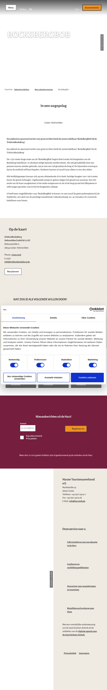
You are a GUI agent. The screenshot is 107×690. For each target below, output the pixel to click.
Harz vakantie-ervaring (44, 90)
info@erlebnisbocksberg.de (17, 262)
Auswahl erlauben (53, 377)
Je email (23, 424)
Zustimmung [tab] (18, 318)
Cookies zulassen (87, 377)
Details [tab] (53, 318)
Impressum (84, 653)
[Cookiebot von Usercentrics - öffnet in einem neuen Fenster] (91, 310)
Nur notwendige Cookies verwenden (19, 377)
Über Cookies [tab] (88, 318)
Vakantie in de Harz (21, 90)
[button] (77, 8)
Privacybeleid (70, 653)
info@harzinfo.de (77, 501)
